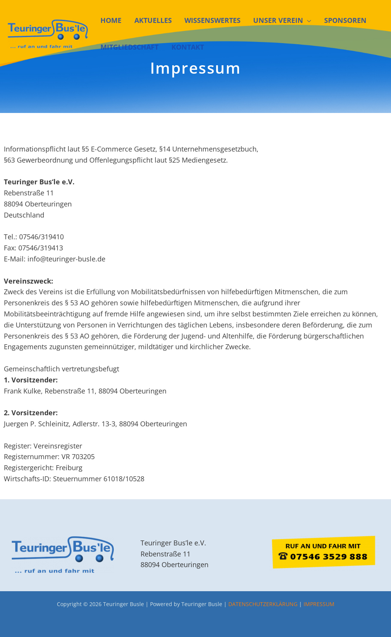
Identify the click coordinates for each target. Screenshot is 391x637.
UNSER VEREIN (258, 20)
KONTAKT (177, 47)
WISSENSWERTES (197, 20)
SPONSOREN (320, 20)
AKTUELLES (143, 20)
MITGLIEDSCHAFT (124, 47)
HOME (105, 20)
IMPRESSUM (319, 604)
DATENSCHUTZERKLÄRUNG (262, 604)
